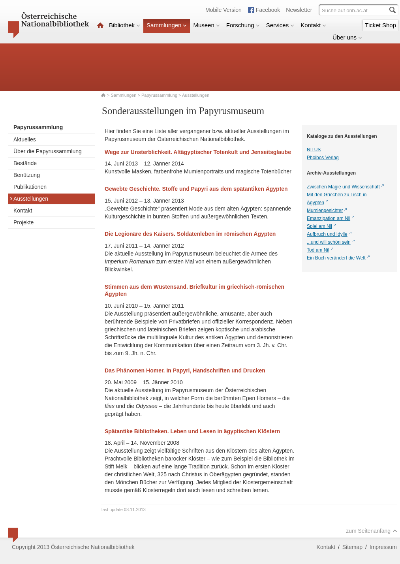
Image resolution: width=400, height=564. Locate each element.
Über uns (347, 37)
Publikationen (30, 187)
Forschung (243, 25)
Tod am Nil (318, 250)
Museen (206, 25)
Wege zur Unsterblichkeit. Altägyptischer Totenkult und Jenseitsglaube (198, 152)
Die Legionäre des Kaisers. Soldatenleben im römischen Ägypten (190, 234)
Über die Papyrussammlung (47, 151)
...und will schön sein (329, 242)
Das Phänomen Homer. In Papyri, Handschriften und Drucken (185, 370)
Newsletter (299, 10)
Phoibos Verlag (323, 157)
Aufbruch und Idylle (327, 234)
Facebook (268, 10)
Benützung (26, 175)
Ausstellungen (28, 199)
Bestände (25, 163)
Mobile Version (223, 10)
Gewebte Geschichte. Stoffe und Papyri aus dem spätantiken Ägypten (196, 189)
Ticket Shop (380, 25)
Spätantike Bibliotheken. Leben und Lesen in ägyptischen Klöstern (192, 431)
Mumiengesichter (325, 210)
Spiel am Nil (319, 226)
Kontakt (313, 25)
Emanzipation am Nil (328, 218)
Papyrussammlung (159, 95)
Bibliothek (124, 25)
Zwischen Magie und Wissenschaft (343, 187)
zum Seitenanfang (371, 531)
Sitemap (352, 547)
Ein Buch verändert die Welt (336, 258)
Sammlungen (166, 25)
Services (280, 25)
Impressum (383, 547)
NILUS (314, 149)
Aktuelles (24, 139)
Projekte (23, 222)
